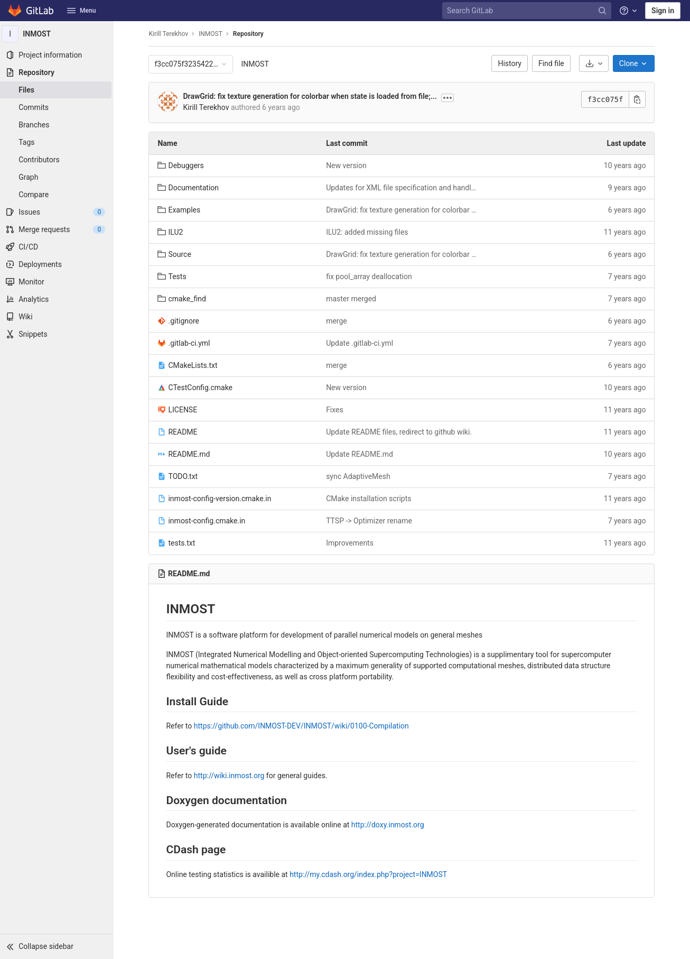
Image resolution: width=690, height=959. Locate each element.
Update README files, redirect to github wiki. (400, 432)
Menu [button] (81, 10)
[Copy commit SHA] (638, 99)
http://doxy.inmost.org (388, 824)
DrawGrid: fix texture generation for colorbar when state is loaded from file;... (311, 96)
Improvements (351, 543)
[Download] (595, 63)
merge (338, 321)
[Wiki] (58, 316)
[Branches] (58, 124)
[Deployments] (58, 264)
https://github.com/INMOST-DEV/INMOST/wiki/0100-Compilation (302, 726)
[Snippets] (58, 334)
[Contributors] (58, 159)
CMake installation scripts (370, 498)
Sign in (662, 10)
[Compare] (58, 194)
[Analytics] (58, 299)
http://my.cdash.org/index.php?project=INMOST (370, 874)
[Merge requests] (58, 229)
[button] (58, 946)
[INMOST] (58, 33)
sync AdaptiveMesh (360, 476)
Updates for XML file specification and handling (403, 187)
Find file (553, 63)
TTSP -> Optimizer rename (371, 521)
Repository (249, 34)
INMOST (256, 64)
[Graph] (58, 177)
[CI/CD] (58, 246)
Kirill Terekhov (170, 34)
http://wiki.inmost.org (230, 775)
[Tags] (58, 142)
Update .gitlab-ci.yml (361, 343)
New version (348, 165)
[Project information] (58, 55)
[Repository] (58, 72)
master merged (353, 298)
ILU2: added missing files (368, 232)
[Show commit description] (449, 98)
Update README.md (361, 454)
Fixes (336, 409)
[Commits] (58, 107)
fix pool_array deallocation (371, 276)
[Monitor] (58, 281)
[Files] (58, 89)
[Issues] (58, 212)
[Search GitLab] (528, 10)
